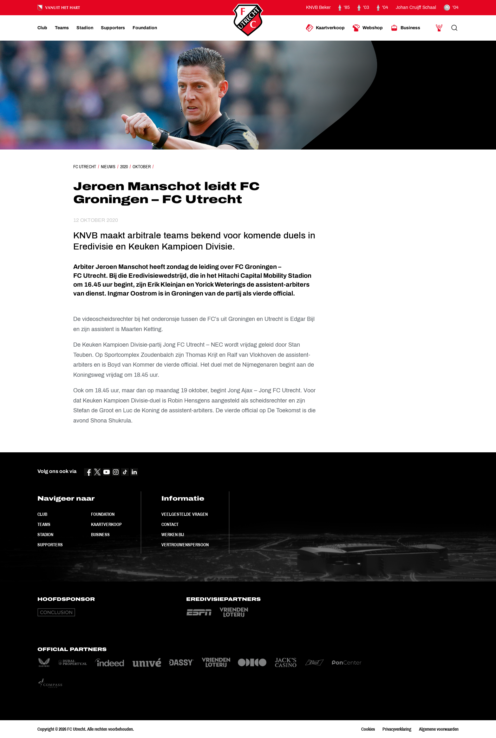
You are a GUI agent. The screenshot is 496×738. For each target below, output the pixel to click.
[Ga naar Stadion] (84, 28)
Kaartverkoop (106, 524)
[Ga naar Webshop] (367, 28)
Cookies (368, 729)
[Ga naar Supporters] (113, 28)
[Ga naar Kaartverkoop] (325, 28)
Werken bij (172, 534)
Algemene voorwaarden (439, 729)
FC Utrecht (84, 167)
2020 (124, 167)
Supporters (50, 545)
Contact (170, 524)
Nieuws (108, 167)
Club (42, 514)
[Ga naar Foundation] (145, 28)
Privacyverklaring (396, 729)
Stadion (45, 534)
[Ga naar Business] (405, 28)
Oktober (142, 167)
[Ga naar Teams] (62, 28)
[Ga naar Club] (42, 28)
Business (100, 534)
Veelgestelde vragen (184, 514)
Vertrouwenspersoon (185, 545)
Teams (43, 524)
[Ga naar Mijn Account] (439, 28)
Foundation (102, 514)
